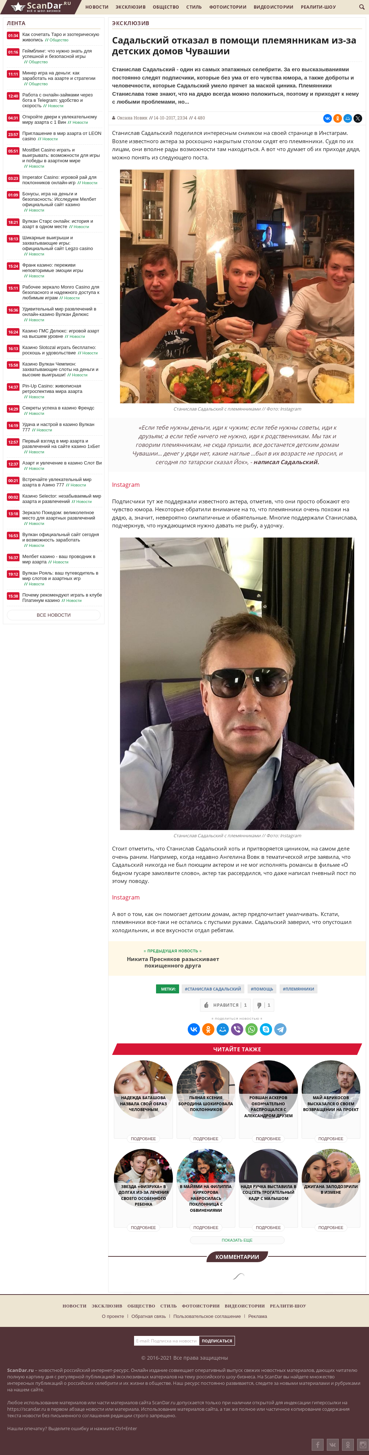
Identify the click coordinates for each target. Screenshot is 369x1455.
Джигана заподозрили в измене (331, 1189)
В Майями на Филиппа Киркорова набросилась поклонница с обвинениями (206, 1198)
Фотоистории (227, 7)
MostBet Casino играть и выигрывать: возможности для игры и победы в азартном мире (61, 158)
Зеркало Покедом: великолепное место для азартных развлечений (58, 518)
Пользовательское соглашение (207, 1316)
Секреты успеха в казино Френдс (58, 410)
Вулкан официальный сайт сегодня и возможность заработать (60, 540)
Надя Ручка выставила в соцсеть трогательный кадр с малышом (268, 1192)
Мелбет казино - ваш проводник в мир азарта (58, 559)
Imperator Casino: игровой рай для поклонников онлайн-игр (60, 180)
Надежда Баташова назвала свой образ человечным (143, 1103)
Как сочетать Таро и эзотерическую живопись (60, 37)
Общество (166, 7)
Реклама (257, 1316)
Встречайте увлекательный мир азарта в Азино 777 (57, 482)
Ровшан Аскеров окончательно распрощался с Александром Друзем (268, 1106)
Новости (96, 7)
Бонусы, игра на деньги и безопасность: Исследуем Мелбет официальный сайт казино (59, 202)
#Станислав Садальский (213, 989)
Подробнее (143, 1139)
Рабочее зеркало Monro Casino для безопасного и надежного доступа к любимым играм (60, 292)
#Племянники (298, 989)
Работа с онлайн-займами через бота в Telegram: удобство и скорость (57, 100)
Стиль (194, 7)
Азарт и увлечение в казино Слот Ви (62, 465)
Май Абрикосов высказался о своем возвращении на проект (331, 1103)
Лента (16, 23)
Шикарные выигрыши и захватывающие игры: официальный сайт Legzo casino (57, 246)
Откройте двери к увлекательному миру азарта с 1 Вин (59, 119)
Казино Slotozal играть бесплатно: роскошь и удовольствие (60, 350)
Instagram (126, 485)
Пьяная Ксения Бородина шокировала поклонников (205, 1103)
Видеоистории (274, 7)
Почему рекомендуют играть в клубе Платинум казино (62, 597)
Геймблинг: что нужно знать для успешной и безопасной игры (57, 56)
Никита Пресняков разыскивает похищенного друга (173, 962)
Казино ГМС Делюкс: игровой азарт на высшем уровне (60, 333)
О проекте (113, 1316)
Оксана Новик (132, 118)
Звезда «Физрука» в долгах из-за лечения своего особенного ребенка (144, 1195)
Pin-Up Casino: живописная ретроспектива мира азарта (52, 391)
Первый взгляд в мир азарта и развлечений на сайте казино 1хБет (61, 446)
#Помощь (262, 989)
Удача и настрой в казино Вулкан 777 (58, 427)
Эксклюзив (131, 7)
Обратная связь (149, 1316)
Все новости (54, 615)
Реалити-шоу (318, 7)
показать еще (237, 1240)
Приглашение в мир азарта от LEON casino (61, 136)
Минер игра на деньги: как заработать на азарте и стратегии (58, 78)
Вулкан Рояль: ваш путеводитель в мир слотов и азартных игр (60, 578)
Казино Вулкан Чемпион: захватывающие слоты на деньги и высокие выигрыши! (60, 369)
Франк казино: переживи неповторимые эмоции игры (52, 270)
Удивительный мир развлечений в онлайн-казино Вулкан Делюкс (59, 314)
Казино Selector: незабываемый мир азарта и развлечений (61, 498)
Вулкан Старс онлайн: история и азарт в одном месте (57, 224)
